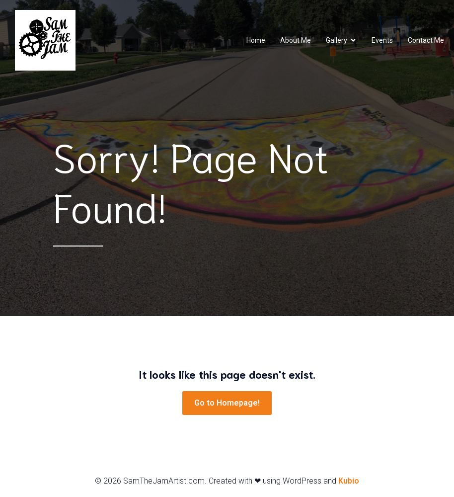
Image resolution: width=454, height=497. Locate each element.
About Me (295, 40)
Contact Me (426, 40)
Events (382, 40)
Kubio (348, 481)
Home (255, 40)
